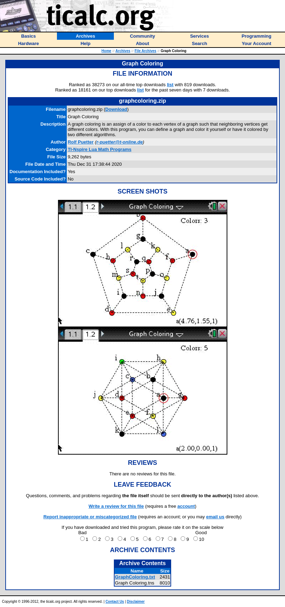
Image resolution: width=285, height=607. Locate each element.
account (186, 506)
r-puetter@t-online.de (119, 142)
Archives (123, 51)
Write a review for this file (116, 506)
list (170, 84)
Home (106, 51)
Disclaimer (136, 601)
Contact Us (114, 601)
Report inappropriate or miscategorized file (90, 516)
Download (116, 109)
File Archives (145, 51)
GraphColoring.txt (135, 577)
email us (215, 516)
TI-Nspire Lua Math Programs (99, 149)
